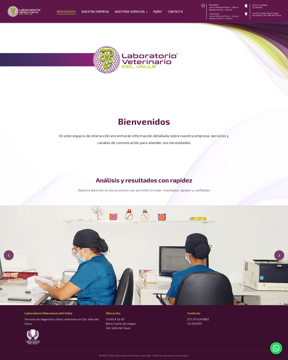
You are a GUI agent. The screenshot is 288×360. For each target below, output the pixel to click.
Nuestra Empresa (95, 11)
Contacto (175, 11)
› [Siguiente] (279, 255)
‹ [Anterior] (9, 255)
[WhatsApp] (276, 348)
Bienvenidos (66, 11)
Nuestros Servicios (131, 11)
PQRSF (157, 11)
